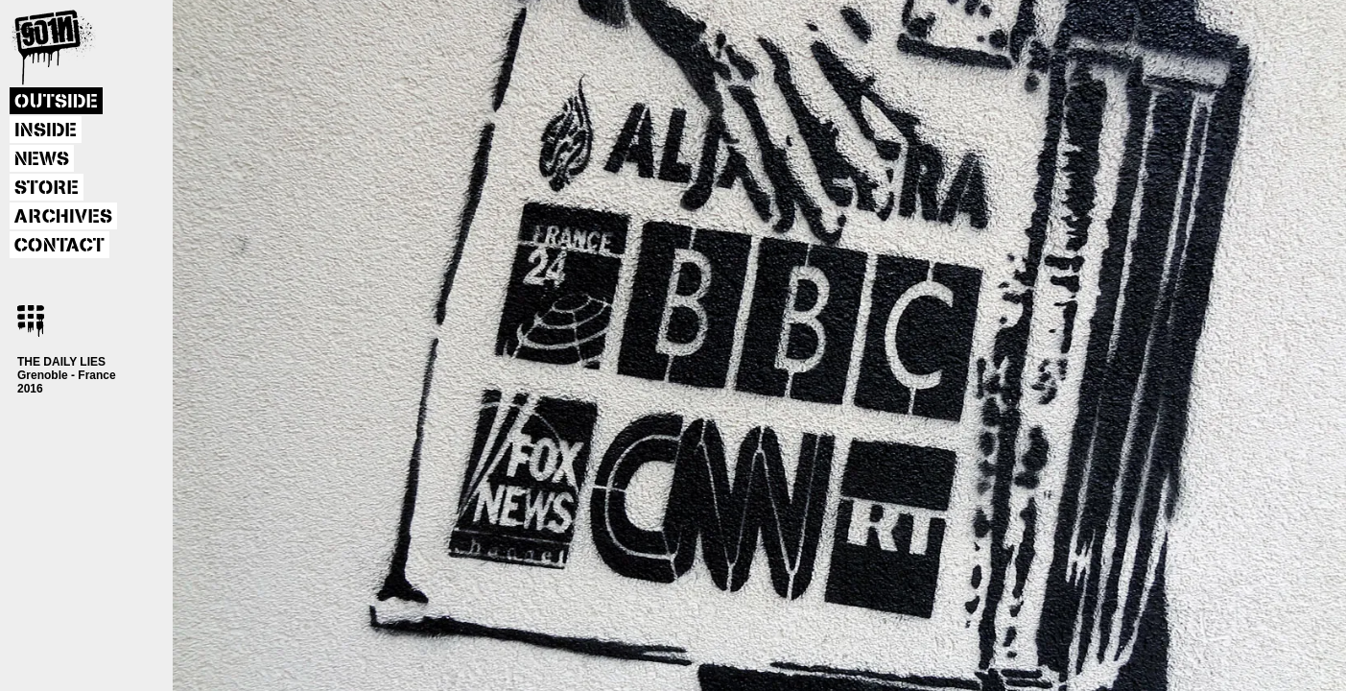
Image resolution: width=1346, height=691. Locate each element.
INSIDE (45, 130)
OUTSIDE (56, 101)
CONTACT (59, 245)
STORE (46, 188)
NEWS (41, 159)
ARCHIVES (63, 216)
